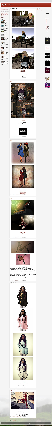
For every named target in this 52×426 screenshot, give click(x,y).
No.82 (11, 198)
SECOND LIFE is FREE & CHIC (4, 14)
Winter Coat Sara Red (23, 192)
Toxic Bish (23, 233)
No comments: (20, 194)
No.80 (46, 24)
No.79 (11, 390)
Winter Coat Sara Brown (22, 191)
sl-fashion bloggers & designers (4, 9)
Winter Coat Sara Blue (23, 193)
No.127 (5, 37)
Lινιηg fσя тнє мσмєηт (8, 4)
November (47, 26)
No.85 (11, 9)
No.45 (4, 29)
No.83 (11, 140)
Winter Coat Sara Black (22, 190)
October (47, 27)
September (47, 28)
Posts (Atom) (14, 420)
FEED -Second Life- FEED (4, 13)
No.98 (4, 51)
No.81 (46, 23)
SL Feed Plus (2, 15)
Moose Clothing (23, 70)
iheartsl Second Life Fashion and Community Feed (4, 16)
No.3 (4, 20)
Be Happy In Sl (2, 12)
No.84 (11, 81)
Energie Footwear (22, 71)
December (47, 18)
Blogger (30, 423)
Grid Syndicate (2, 17)
